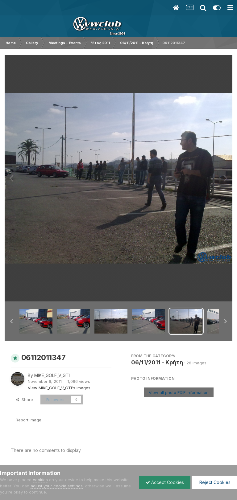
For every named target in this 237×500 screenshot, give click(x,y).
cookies (40, 479)
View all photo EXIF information (179, 392)
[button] (11, 321)
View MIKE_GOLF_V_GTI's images (59, 387)
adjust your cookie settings (57, 485)
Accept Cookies (165, 482)
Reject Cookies (214, 482)
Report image (28, 419)
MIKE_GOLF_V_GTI (52, 375)
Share (24, 399)
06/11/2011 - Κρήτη (157, 362)
